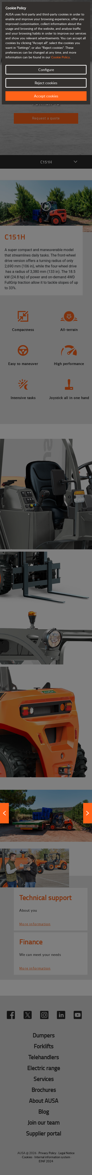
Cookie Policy (60, 57)
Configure (46, 69)
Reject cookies (46, 82)
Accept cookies (46, 96)
